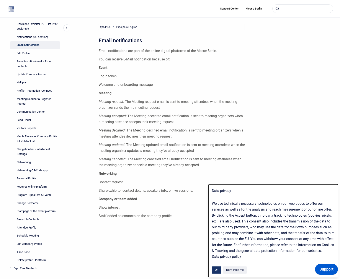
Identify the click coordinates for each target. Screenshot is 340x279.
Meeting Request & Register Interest (34, 101)
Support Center (229, 8)
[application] (326, 270)
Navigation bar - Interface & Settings (33, 152)
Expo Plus (105, 27)
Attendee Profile (26, 227)
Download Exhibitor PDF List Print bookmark (37, 26)
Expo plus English (126, 27)
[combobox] (303, 9)
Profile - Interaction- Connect (34, 90)
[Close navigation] (66, 27)
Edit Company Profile (29, 243)
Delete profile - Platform (31, 260)
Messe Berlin (254, 8)
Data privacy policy (226, 257)
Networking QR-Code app (32, 170)
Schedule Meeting (28, 235)
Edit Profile (23, 53)
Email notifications (28, 45)
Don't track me (235, 269)
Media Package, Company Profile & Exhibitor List (37, 139)
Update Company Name (31, 74)
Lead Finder (24, 120)
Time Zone (23, 252)
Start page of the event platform (36, 211)
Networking (24, 162)
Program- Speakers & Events (34, 194)
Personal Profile (26, 178)
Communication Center (31, 111)
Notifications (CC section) (32, 37)
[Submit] (277, 8)
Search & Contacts (28, 219)
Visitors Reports (26, 128)
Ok (216, 269)
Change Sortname (28, 203)
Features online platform (32, 186)
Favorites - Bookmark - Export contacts (34, 64)
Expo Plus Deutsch (24, 268)
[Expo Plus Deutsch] (11, 268)
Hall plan (22, 82)
